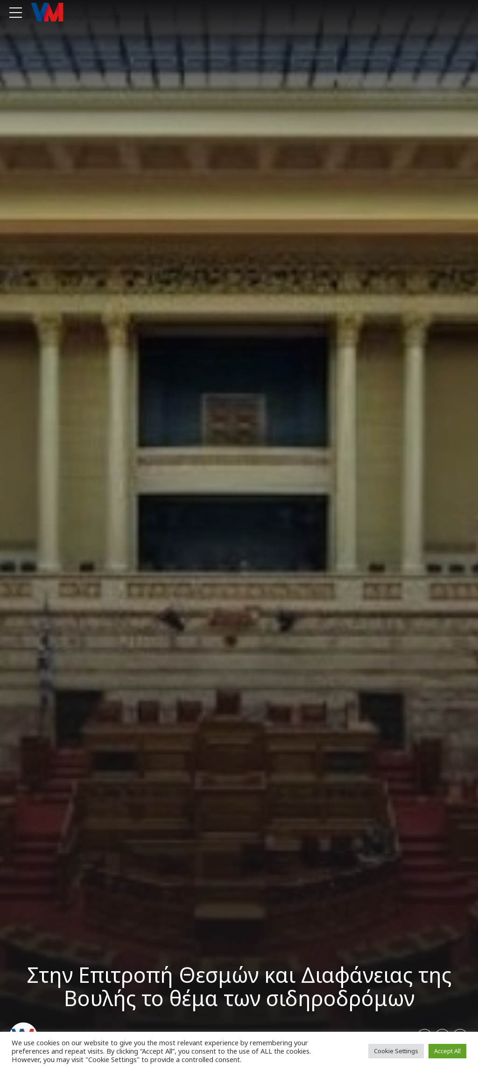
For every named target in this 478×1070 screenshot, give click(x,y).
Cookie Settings (396, 1051)
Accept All (447, 1051)
